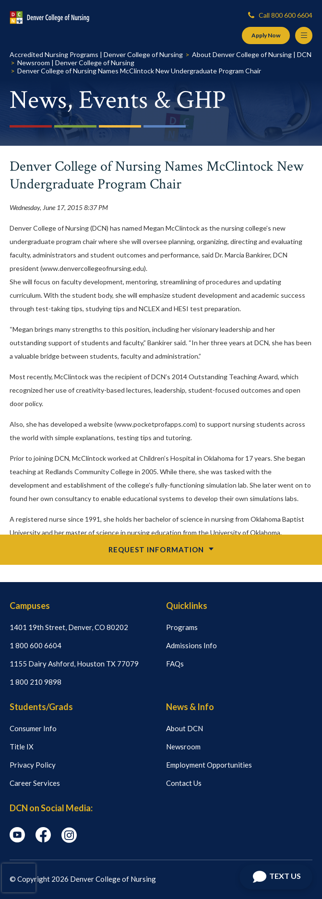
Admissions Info (191, 645)
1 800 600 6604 (35, 645)
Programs (182, 627)
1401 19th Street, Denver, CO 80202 (69, 627)
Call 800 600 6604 (280, 15)
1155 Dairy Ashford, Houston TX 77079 (74, 663)
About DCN (184, 728)
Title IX (22, 746)
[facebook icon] (43, 839)
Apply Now (265, 35)
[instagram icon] (69, 840)
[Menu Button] (303, 35)
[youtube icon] (17, 839)
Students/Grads (41, 706)
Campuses (30, 605)
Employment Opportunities (209, 764)
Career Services (35, 783)
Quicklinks (186, 605)
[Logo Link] (49, 17)
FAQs (175, 663)
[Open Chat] (275, 876)
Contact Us (184, 783)
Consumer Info (33, 728)
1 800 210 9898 (35, 681)
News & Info (190, 706)
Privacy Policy (33, 764)
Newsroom (183, 746)
